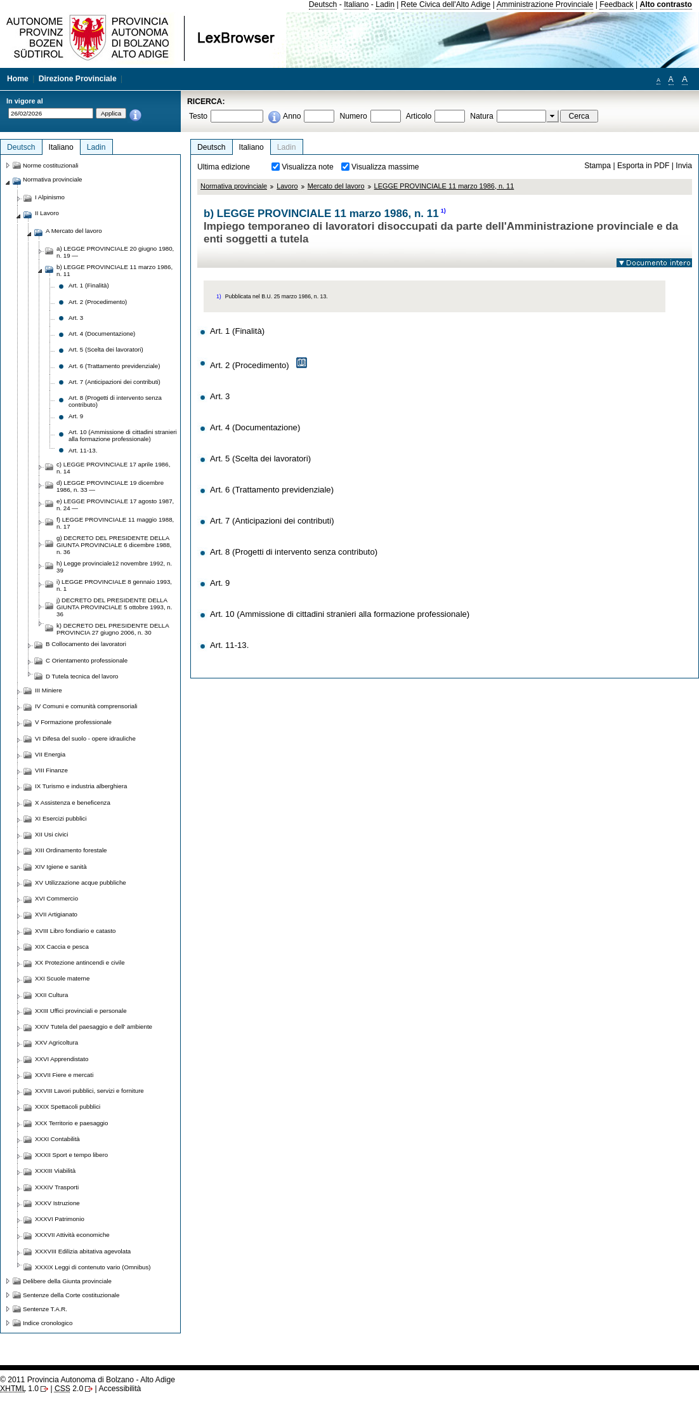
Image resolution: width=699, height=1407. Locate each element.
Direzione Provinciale (78, 78)
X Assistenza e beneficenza (72, 802)
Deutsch (323, 4)
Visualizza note (308, 166)
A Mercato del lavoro (74, 230)
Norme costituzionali (51, 165)
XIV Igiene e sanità (61, 866)
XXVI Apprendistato (61, 1058)
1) (443, 211)
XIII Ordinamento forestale (71, 850)
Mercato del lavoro (336, 186)
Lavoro (287, 186)
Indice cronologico (47, 1322)
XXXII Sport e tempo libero (71, 1154)
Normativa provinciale (233, 186)
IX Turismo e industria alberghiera (81, 786)
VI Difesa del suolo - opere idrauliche (85, 738)
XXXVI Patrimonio (59, 1218)
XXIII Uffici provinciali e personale (81, 1010)
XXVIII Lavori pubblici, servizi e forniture (89, 1090)
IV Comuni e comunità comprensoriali (86, 706)
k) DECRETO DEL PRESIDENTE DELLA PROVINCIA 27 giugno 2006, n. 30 (112, 629)
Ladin (385, 4)
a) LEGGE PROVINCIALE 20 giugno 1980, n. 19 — (115, 252)
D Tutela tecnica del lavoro (82, 676)
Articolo (419, 116)
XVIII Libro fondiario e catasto (75, 930)
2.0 (69, 1388)
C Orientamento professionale (86, 660)
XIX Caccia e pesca (62, 946)
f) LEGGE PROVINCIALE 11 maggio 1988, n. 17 (115, 523)
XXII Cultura (51, 994)
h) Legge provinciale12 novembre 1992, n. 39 (114, 567)
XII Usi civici (51, 834)
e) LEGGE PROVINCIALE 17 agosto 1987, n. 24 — (115, 505)
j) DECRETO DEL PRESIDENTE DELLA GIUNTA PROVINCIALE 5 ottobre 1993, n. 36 (114, 607)
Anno (292, 116)
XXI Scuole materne (62, 978)
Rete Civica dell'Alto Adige (446, 4)
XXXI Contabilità (57, 1138)
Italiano (356, 4)
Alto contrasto (666, 4)
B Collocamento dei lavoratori (86, 643)
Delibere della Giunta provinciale (67, 1281)
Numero (353, 116)
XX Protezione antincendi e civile (80, 962)
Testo (198, 116)
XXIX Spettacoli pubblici (67, 1106)
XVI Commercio (56, 898)
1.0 (19, 1388)
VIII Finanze (51, 770)
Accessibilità (119, 1388)
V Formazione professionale (73, 721)
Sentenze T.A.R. (45, 1308)
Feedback (616, 4)
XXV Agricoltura (56, 1042)
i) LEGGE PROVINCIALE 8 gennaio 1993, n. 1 (114, 585)
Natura (481, 116)
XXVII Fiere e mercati (64, 1074)
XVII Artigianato (56, 914)
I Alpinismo (50, 197)
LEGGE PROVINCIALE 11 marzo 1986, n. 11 (444, 186)
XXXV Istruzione (57, 1202)
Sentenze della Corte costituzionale (71, 1294)
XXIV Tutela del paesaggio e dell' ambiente (93, 1026)
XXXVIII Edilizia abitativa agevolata (83, 1251)
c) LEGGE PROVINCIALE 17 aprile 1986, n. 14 (113, 468)
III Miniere (48, 690)
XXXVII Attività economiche (72, 1234)
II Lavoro (47, 212)
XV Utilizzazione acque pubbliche (80, 882)
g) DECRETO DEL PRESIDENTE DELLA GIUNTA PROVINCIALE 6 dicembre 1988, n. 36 (113, 544)
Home (18, 78)
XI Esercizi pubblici (61, 818)
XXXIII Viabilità (55, 1170)
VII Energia (50, 754)
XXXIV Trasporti (57, 1187)
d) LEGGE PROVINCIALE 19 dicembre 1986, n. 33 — (110, 486)
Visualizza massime (385, 166)
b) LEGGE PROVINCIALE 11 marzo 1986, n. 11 (114, 270)
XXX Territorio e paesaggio (71, 1123)
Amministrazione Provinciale (545, 4)
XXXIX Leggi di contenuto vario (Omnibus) (93, 1267)
